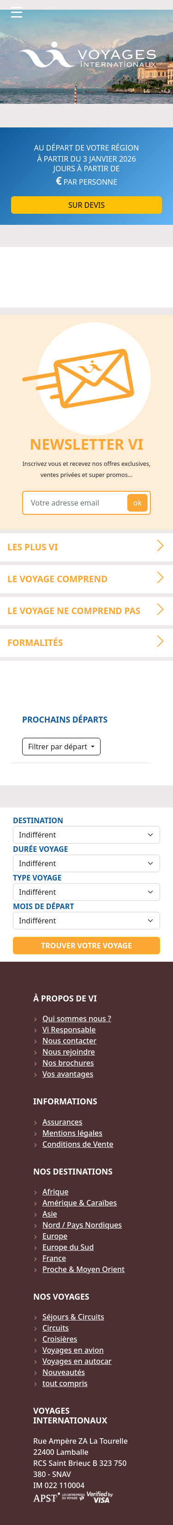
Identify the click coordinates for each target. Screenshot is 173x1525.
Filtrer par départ (58, 746)
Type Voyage (37, 878)
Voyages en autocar (77, 1361)
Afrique (55, 1192)
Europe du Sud (68, 1247)
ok (137, 503)
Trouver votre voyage (86, 945)
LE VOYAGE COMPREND (89, 577)
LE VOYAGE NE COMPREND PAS (89, 609)
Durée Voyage (40, 849)
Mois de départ (43, 906)
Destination (38, 820)
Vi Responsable (68, 1030)
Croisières (59, 1339)
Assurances (62, 1122)
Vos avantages (67, 1074)
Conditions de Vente (77, 1144)
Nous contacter (69, 1041)
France (54, 1258)
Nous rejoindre (68, 1052)
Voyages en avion (73, 1350)
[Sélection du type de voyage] (86, 892)
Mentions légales (72, 1133)
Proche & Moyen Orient (83, 1269)
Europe (54, 1236)
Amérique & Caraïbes (79, 1203)
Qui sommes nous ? (76, 1018)
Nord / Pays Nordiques (82, 1225)
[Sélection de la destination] (86, 835)
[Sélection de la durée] (86, 863)
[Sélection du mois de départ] (86, 920)
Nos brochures (68, 1063)
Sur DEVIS (86, 205)
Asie (49, 1214)
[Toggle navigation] (16, 12)
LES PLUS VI (89, 546)
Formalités (89, 641)
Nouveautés (63, 1372)
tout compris (65, 1383)
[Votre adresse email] (76, 503)
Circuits (55, 1328)
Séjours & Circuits (73, 1317)
